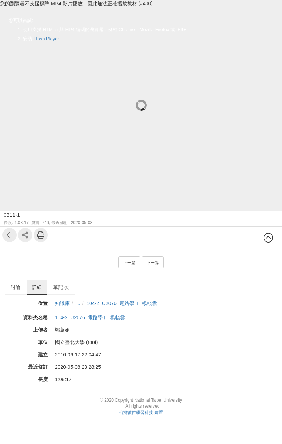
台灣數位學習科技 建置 (141, 412)
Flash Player (46, 38)
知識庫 (62, 303)
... (78, 303)
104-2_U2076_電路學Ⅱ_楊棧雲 (121, 303)
